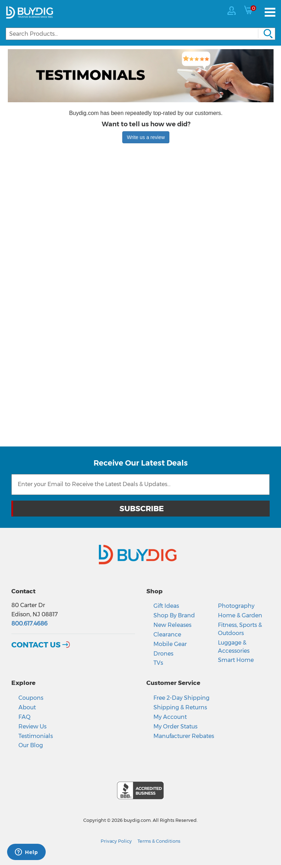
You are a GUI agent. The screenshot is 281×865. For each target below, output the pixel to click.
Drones (163, 653)
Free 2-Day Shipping (181, 697)
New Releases (172, 625)
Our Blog (30, 745)
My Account (170, 717)
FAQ (24, 717)
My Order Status (175, 726)
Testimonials (35, 736)
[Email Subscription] (140, 484)
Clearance (167, 634)
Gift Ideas (166, 605)
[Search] (140, 34)
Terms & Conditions (158, 841)
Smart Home (236, 660)
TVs (158, 662)
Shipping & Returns (180, 707)
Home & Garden (240, 615)
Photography (236, 605)
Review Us (32, 726)
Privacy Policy (116, 841)
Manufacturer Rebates (183, 736)
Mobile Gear (170, 644)
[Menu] (270, 12)
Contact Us (36, 644)
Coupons (30, 697)
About (27, 707)
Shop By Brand (174, 615)
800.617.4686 (29, 623)
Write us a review (146, 137)
